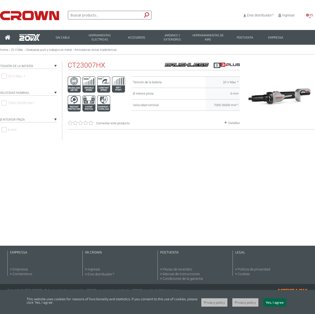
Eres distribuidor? (260, 15)
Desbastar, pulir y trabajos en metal (49, 50)
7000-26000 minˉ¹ (21, 103)
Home (4, 50)
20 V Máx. (17, 50)
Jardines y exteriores (172, 37)
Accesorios (136, 37)
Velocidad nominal (14, 93)
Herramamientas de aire (208, 37)
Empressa (275, 37)
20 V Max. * (16, 76)
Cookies (244, 274)
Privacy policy (214, 302)
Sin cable (63, 37)
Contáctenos (22, 274)
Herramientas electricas (100, 37)
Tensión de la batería (16, 66)
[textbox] (105, 15)
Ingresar (288, 15)
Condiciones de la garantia (183, 278)
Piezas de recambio (177, 269)
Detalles (234, 123)
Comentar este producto (113, 123)
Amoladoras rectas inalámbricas (96, 50)
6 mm (12, 130)
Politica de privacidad (254, 269)
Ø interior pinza (12, 119)
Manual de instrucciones (181, 274)
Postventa (245, 37)
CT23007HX (86, 65)
